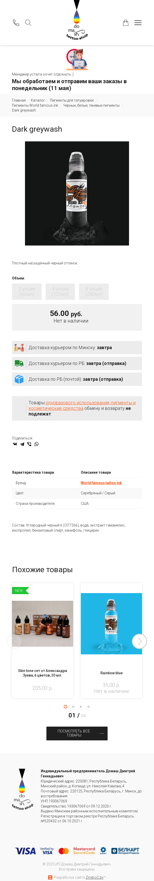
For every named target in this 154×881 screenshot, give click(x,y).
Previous (12, 642)
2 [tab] (73, 707)
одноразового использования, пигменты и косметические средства (82, 406)
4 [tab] (88, 707)
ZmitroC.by (95, 873)
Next (142, 642)
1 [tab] (65, 707)
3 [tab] (80, 707)
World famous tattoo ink (101, 484)
